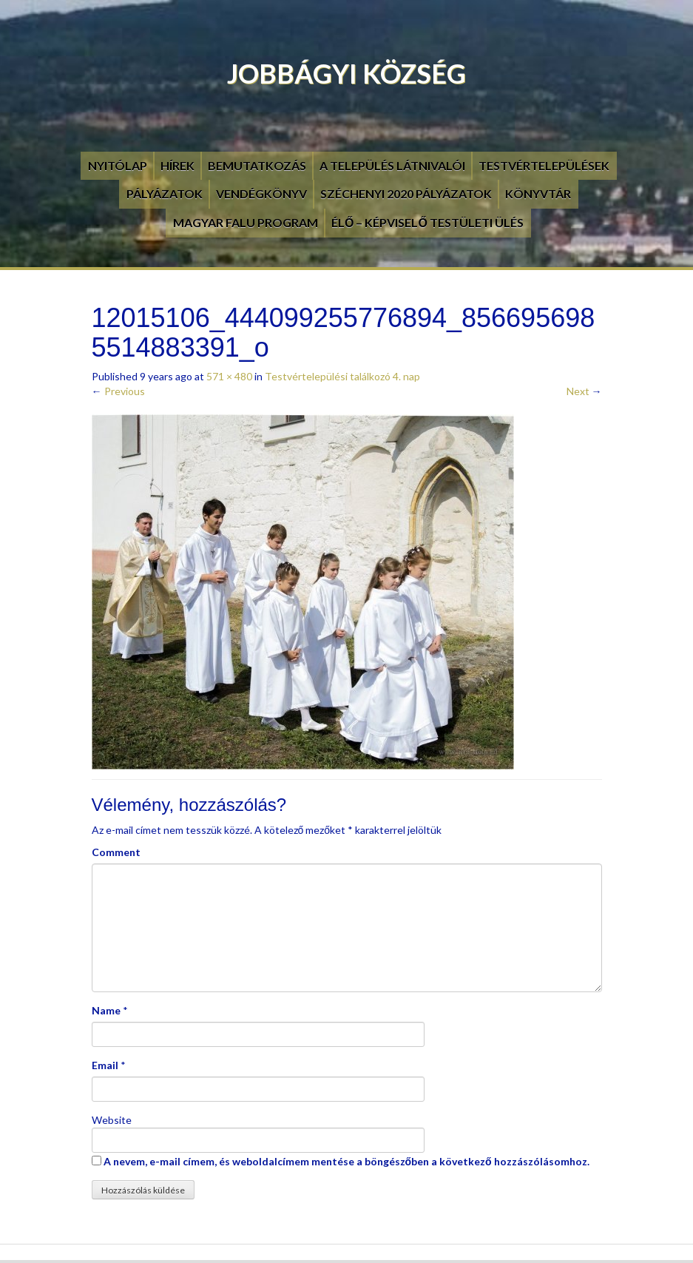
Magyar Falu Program (245, 222)
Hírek (177, 165)
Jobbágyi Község (346, 73)
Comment (116, 852)
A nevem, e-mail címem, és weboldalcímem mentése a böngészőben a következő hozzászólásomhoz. (346, 1161)
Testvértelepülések (544, 165)
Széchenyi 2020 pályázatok (406, 193)
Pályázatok (164, 193)
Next (584, 391)
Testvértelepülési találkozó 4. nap (342, 376)
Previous (118, 391)
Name (106, 1010)
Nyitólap (117, 165)
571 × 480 (229, 376)
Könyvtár (538, 193)
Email (105, 1065)
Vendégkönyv (261, 193)
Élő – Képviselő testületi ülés (427, 222)
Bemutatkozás (257, 165)
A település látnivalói (392, 165)
